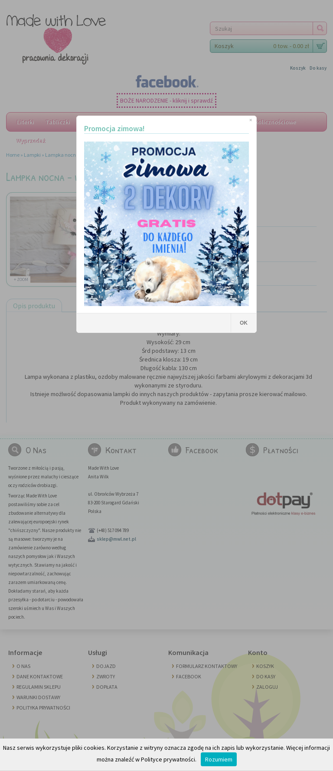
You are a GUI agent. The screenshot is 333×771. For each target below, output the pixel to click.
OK (244, 323)
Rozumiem (218, 759)
